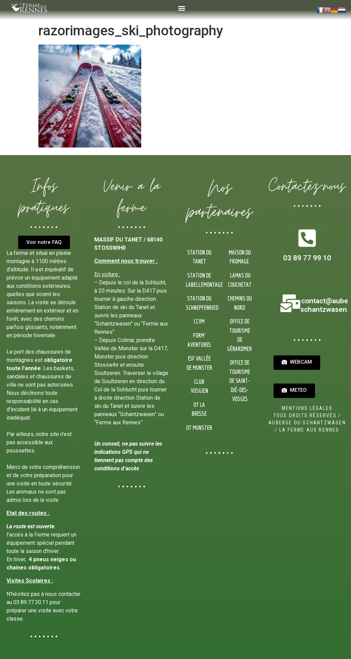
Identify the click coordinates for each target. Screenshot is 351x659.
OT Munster (199, 427)
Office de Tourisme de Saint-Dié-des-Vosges (239, 380)
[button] (181, 8)
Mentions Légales (307, 408)
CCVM (199, 321)
